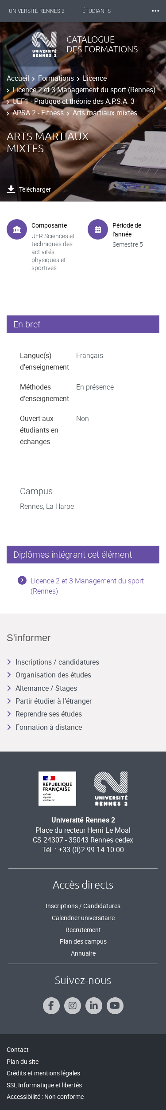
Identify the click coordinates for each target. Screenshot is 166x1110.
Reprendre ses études (44, 714)
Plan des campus (83, 941)
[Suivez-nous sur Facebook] (51, 1005)
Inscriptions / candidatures (53, 662)
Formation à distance (44, 727)
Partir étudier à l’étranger (49, 701)
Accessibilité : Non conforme (45, 1096)
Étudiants (96, 11)
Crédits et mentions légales (43, 1073)
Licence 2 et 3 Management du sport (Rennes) (84, 89)
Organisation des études (49, 675)
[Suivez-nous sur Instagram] (72, 1005)
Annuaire (83, 953)
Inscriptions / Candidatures (83, 905)
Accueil (18, 78)
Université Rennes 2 (37, 11)
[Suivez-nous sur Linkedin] (93, 1005)
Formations (56, 78)
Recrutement (83, 929)
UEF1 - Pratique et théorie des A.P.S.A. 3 (73, 101)
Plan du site (23, 1061)
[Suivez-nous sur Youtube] (115, 1005)
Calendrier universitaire (83, 917)
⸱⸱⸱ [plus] (155, 10)
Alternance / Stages (42, 688)
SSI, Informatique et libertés (44, 1085)
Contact (18, 1049)
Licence (95, 78)
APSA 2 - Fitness (38, 113)
